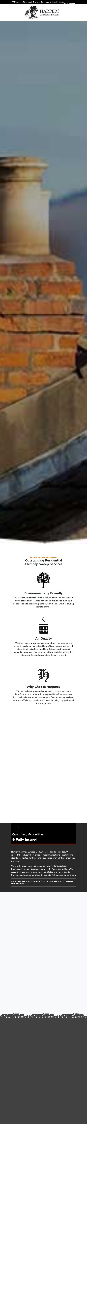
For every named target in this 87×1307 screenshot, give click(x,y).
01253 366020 (69, 4)
